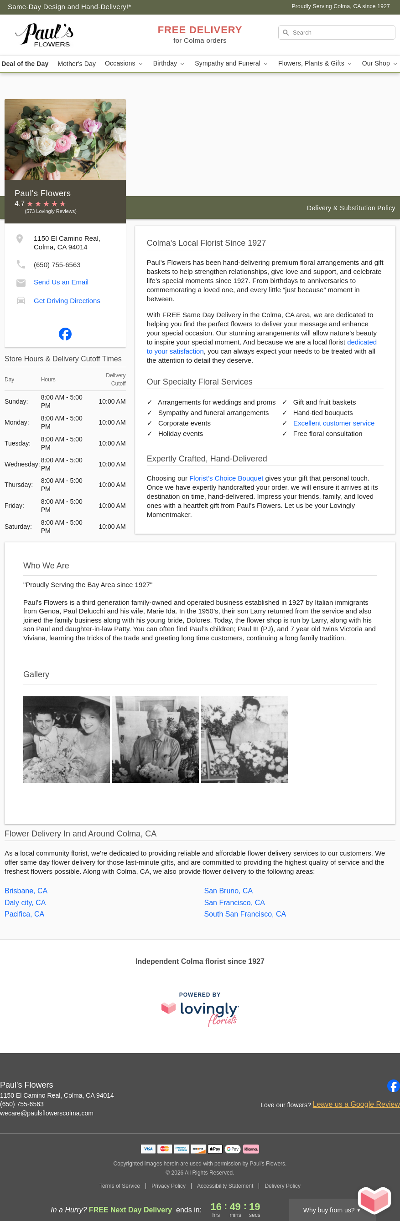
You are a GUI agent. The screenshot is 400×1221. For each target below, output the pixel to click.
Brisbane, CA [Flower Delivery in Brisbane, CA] (26, 891)
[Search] (336, 32)
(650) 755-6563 (57, 265)
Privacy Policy (168, 1186)
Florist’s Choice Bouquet (226, 478)
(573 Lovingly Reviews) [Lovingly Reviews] (51, 211)
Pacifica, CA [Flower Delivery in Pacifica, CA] (24, 914)
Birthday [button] (169, 63)
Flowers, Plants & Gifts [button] (315, 63)
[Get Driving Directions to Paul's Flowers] (21, 300)
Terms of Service (119, 1186)
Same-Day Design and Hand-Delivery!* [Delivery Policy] (69, 6)
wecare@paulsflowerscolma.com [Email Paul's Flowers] (47, 1113)
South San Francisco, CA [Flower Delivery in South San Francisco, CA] (245, 914)
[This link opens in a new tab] (200, 1010)
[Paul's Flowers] (68, 35)
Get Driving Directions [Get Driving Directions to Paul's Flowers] (67, 300)
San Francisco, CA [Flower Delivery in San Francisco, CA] (234, 903)
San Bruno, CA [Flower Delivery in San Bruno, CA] (228, 891)
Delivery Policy (283, 1186)
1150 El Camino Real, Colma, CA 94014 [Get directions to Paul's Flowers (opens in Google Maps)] (57, 1095)
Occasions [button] (124, 63)
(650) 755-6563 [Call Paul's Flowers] (22, 1104)
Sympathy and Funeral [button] (232, 63)
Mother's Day (76, 63)
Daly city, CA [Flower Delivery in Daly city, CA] (25, 903)
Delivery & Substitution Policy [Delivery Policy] (351, 208)
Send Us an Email (61, 282)
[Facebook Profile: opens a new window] (65, 332)
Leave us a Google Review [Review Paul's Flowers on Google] (356, 1104)
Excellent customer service (333, 423)
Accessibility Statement (225, 1186)
